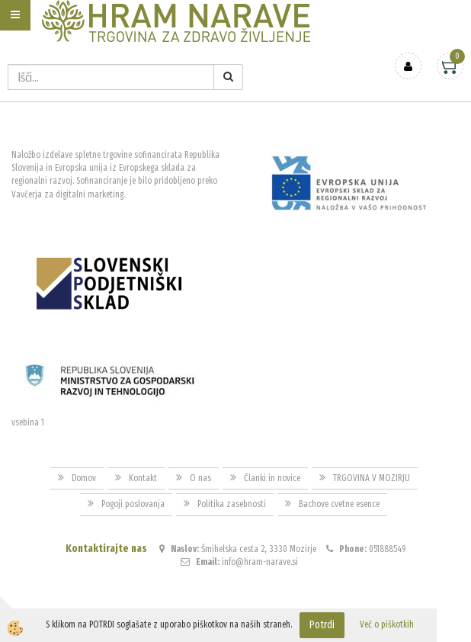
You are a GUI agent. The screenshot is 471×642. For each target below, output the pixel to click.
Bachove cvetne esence (339, 504)
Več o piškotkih (387, 624)
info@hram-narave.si (260, 562)
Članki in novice (272, 478)
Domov (84, 478)
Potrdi (322, 624)
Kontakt (143, 478)
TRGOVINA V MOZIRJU (371, 478)
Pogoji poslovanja (133, 504)
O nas (200, 478)
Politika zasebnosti (231, 504)
